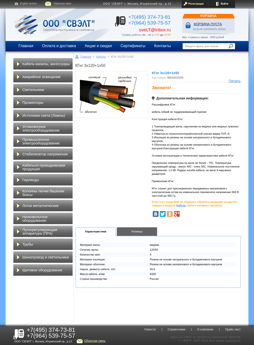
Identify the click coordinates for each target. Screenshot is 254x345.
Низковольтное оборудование (35, 218)
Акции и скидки (98, 46)
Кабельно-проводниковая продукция (43, 167)
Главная (25, 46)
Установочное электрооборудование (40, 128)
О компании (205, 329)
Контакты (162, 46)
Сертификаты (133, 46)
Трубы (27, 244)
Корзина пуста (208, 24)
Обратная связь (63, 3)
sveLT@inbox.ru (155, 29)
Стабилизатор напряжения (45, 154)
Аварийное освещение (41, 77)
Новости (150, 329)
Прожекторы (32, 102)
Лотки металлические (40, 205)
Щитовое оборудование (42, 270)
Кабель (101, 56)
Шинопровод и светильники (45, 257)
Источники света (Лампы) (43, 115)
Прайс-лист (233, 329)
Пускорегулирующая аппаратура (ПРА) (39, 231)
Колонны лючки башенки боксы (43, 193)
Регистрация (196, 3)
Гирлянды (30, 180)
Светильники (33, 90)
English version (28, 3)
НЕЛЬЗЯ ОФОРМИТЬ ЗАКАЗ (209, 29)
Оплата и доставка (59, 46)
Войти (224, 3)
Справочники (176, 329)
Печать (235, 81)
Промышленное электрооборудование (40, 141)
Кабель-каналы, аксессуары (46, 64)
